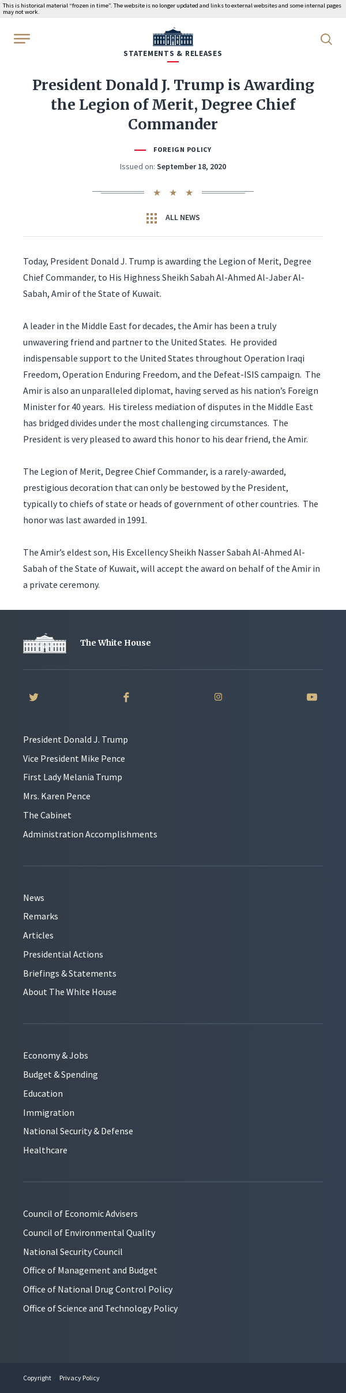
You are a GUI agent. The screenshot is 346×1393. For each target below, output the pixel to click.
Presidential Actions (63, 954)
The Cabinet (47, 815)
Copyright (37, 1377)
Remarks (40, 916)
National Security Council (73, 1251)
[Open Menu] (21, 38)
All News (173, 218)
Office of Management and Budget (90, 1270)
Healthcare (45, 1150)
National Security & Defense (78, 1131)
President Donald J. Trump (75, 739)
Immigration (48, 1112)
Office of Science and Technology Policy (100, 1308)
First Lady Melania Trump (72, 777)
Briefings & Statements (69, 973)
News (33, 897)
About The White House (69, 991)
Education (43, 1093)
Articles (38, 935)
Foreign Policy (182, 149)
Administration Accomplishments (90, 834)
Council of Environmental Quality (89, 1232)
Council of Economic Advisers (80, 1213)
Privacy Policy (79, 1377)
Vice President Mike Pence (74, 758)
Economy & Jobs (55, 1055)
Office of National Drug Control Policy (97, 1289)
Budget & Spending (60, 1074)
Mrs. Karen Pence (57, 796)
